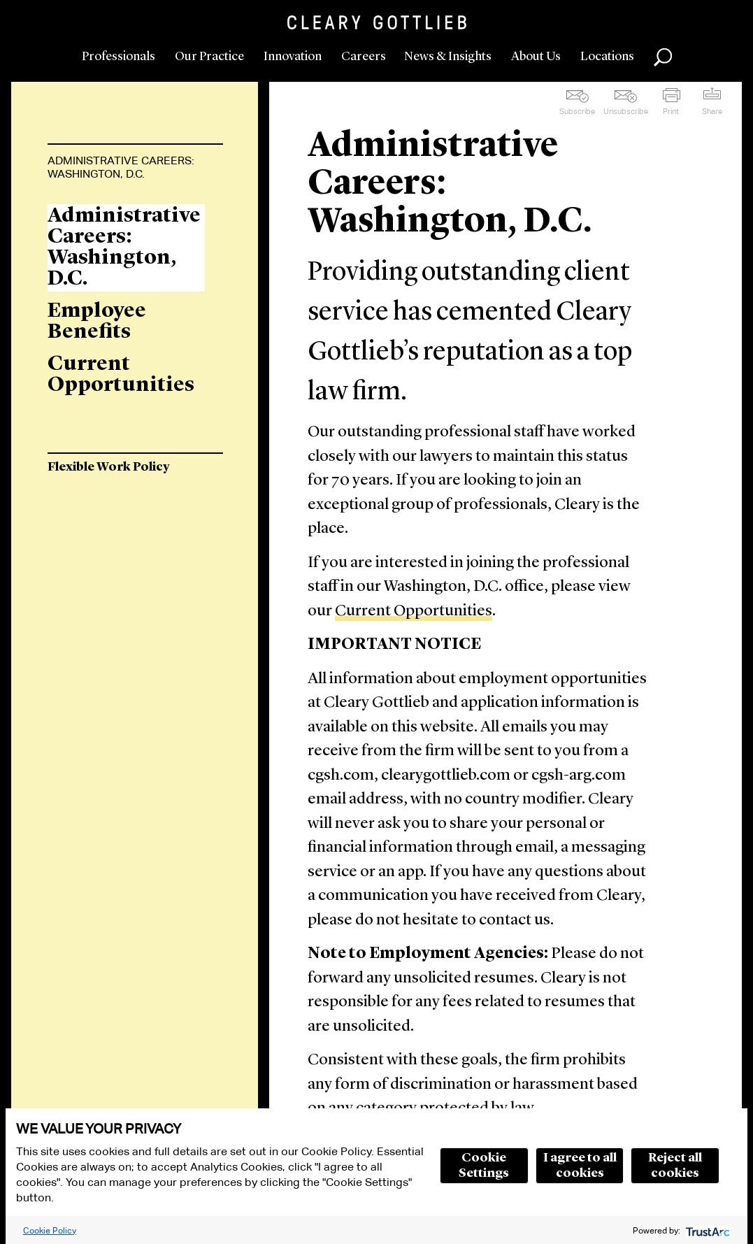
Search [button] (663, 57)
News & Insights (448, 56)
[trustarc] (706, 1230)
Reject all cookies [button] (675, 1166)
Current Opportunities (413, 611)
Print (671, 111)
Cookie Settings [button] (484, 1166)
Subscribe (577, 111)
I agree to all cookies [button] (580, 1166)
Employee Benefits (97, 322)
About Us (536, 56)
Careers (363, 56)
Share (712, 111)
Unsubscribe (625, 111)
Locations (607, 56)
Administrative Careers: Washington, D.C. (121, 167)
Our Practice (209, 56)
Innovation (293, 56)
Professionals (118, 56)
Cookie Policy (49, 1230)
